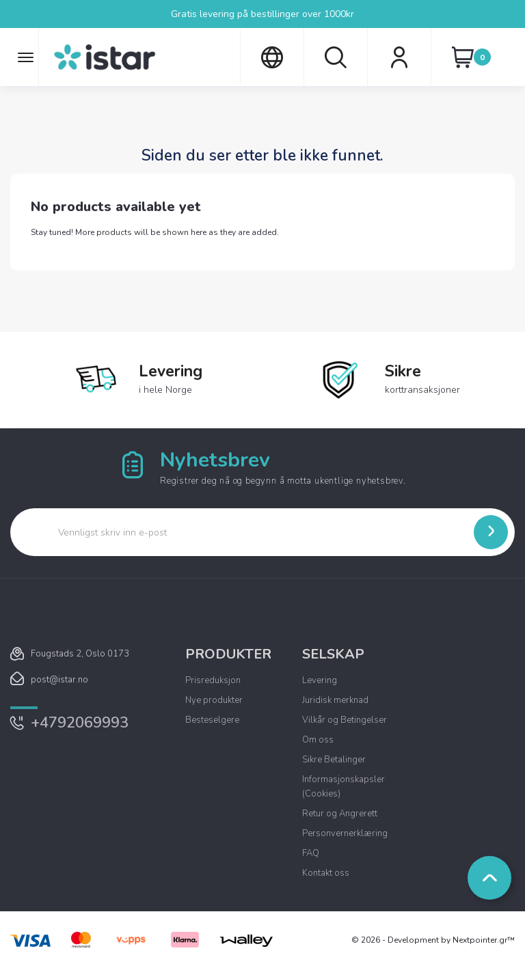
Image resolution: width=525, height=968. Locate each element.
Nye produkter (214, 700)
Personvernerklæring (345, 833)
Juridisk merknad (335, 700)
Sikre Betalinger (334, 759)
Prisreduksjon (213, 680)
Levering (319, 680)
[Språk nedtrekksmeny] (272, 57)
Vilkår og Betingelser (344, 720)
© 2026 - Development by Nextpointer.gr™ (433, 940)
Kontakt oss (325, 873)
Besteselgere (212, 720)
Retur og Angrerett (339, 813)
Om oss (318, 740)
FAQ (310, 853)
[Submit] (491, 532)
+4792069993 (80, 723)
